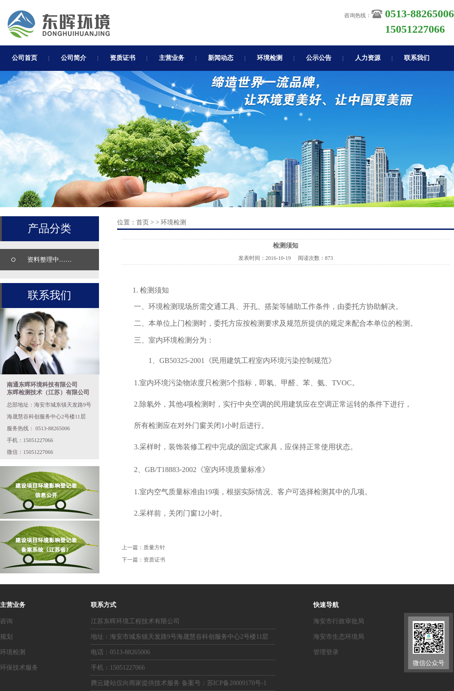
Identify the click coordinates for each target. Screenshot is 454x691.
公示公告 (318, 58)
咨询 (6, 621)
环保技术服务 (19, 667)
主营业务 (171, 58)
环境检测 (269, 58)
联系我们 (416, 58)
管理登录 (326, 652)
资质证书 (122, 58)
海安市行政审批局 (338, 621)
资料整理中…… (49, 259)
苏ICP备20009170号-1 (236, 683)
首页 (142, 222)
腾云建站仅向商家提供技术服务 (135, 683)
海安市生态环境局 (338, 636)
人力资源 (367, 58)
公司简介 (73, 58)
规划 (6, 636)
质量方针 (154, 547)
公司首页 (24, 58)
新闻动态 (220, 58)
